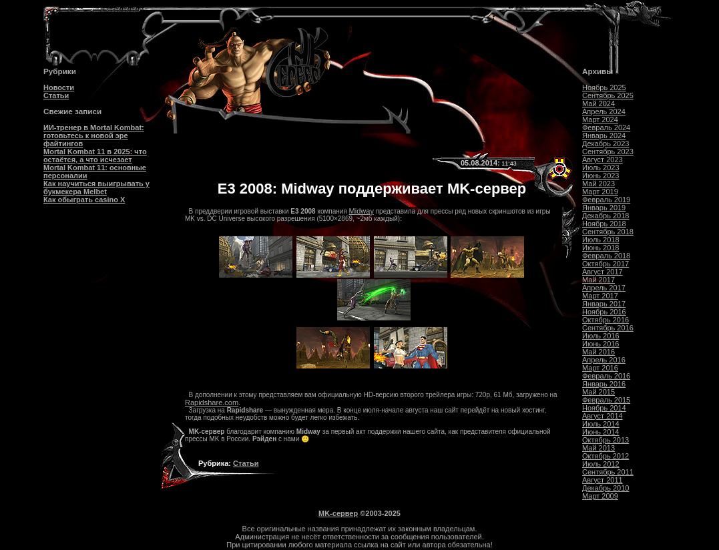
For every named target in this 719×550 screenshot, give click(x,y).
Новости (58, 87)
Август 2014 (602, 416)
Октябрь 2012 (605, 456)
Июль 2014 (601, 424)
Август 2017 (602, 272)
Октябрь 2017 (605, 264)
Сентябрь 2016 (608, 328)
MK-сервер (338, 513)
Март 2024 (600, 119)
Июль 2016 (601, 336)
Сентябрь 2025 (608, 95)
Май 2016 (598, 352)
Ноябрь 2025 (604, 87)
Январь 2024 (604, 135)
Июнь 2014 (601, 432)
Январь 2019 (604, 208)
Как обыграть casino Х (84, 200)
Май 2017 (598, 280)
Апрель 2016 (604, 360)
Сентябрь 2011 (608, 472)
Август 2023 (602, 160)
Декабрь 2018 (605, 216)
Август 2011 (602, 480)
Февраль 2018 (606, 256)
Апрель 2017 (604, 288)
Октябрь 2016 (605, 320)
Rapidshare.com (211, 402)
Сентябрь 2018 (608, 232)
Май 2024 (598, 103)
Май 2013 (598, 448)
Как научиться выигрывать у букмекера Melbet (96, 188)
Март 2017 (600, 296)
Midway (361, 211)
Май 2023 (598, 184)
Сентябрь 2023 (608, 152)
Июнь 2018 (601, 248)
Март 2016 (600, 368)
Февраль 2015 (606, 400)
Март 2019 (600, 192)
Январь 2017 (604, 304)
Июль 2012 (601, 464)
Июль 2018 (601, 240)
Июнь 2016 (601, 344)
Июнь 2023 (601, 176)
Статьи (56, 95)
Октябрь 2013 (605, 440)
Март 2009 (600, 496)
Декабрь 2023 (605, 144)
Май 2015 (598, 392)
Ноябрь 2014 (604, 408)
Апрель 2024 (604, 111)
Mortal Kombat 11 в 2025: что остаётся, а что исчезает (95, 156)
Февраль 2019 (606, 200)
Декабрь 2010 (605, 488)
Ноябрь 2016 (604, 312)
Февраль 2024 (606, 127)
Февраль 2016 (606, 376)
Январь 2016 (604, 384)
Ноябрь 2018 (604, 224)
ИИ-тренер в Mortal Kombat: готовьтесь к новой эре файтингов (93, 135)
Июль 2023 (601, 168)
